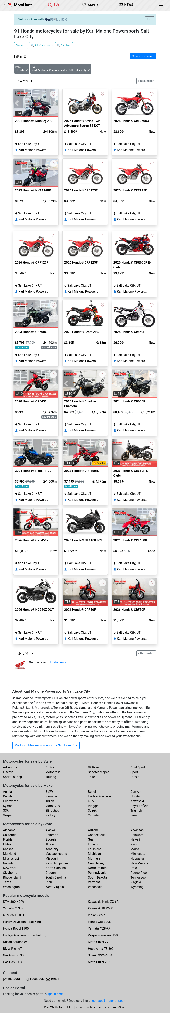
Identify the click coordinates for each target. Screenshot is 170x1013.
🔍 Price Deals (42, 45)
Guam (92, 839)
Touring (51, 777)
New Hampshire (57, 863)
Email (55, 979)
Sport (134, 772)
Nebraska (137, 858)
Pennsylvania (97, 873)
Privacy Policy (85, 1007)
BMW (49, 792)
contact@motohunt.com (109, 1001)
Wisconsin (95, 887)
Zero (133, 815)
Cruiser (51, 767)
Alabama (9, 830)
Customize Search (143, 56)
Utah (49, 882)
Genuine (51, 796)
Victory (50, 815)
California (9, 835)
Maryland (9, 854)
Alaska (50, 830)
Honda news (57, 662)
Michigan (94, 854)
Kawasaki (137, 801)
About (122, 1007)
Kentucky (52, 849)
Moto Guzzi (53, 806)
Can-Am (136, 792)
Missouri (52, 858)
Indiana (93, 844)
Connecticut (96, 835)
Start (149, 19)
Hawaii (135, 839)
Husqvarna (10, 801)
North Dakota (97, 868)
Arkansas (137, 830)
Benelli (92, 792)
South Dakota (97, 877)
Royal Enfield (139, 806)
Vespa (7, 815)
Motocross (53, 772)
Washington (11, 887)
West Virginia (55, 887)
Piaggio (93, 806)
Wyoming (137, 887)
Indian (50, 801)
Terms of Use (106, 1007)
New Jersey (96, 863)
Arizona (93, 830)
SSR (6, 810)
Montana (94, 858)
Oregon (51, 873)
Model (20, 45)
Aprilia (7, 792)
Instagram (15, 979)
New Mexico (139, 863)
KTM (91, 801)
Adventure (10, 767)
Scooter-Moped (99, 772)
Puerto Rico (138, 873)
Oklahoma (10, 873)
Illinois (50, 844)
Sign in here (54, 994)
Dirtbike (93, 767)
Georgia (51, 839)
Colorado (52, 835)
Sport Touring (12, 777)
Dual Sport (137, 767)
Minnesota (137, 854)
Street (134, 777)
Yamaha (93, 815)
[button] (16, 103)
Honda (135, 796)
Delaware (136, 835)
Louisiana (95, 849)
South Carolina (56, 877)
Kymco (8, 806)
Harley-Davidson (99, 796)
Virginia (135, 882)
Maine (134, 849)
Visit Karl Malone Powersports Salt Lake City (46, 745)
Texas (7, 882)
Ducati (7, 796)
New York (9, 868)
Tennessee (138, 877)
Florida (8, 839)
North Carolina (56, 868)
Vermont (94, 882)
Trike (91, 777)
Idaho (7, 844)
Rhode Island (12, 877)
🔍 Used (64, 45)
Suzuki (92, 810)
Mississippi (11, 858)
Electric (8, 772)
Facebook (37, 979)
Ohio (133, 868)
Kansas (8, 849)
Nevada (8, 863)
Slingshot (52, 810)
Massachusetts (56, 854)
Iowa (133, 844)
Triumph (136, 810)
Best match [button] (146, 80)
